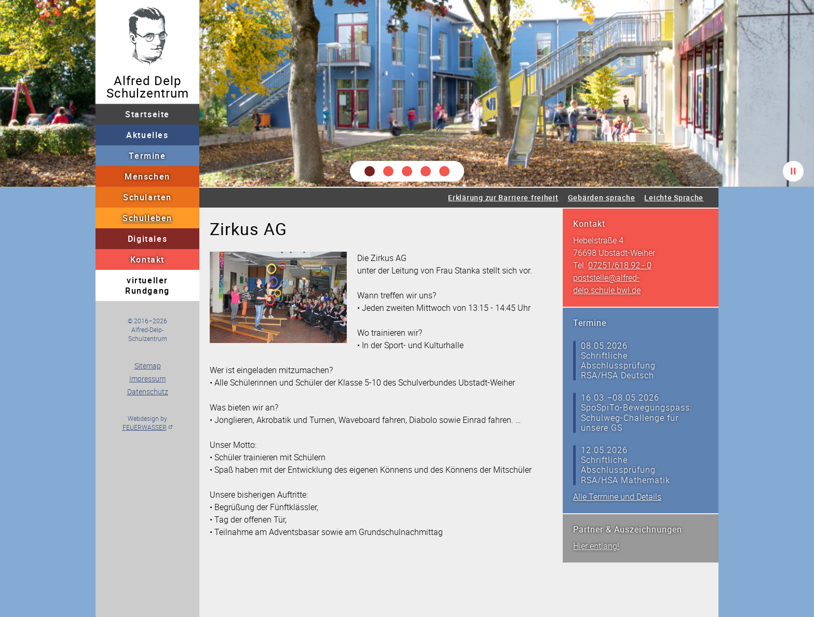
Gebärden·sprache (601, 197)
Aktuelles (147, 135)
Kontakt (147, 259)
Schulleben (147, 218)
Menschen (147, 176)
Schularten (147, 197)
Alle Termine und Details (617, 496)
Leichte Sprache (673, 197)
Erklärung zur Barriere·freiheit (503, 197)
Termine (147, 155)
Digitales (147, 238)
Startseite (147, 114)
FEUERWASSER (145, 427)
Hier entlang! (596, 546)
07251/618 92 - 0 (620, 265)
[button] (369, 171)
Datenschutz (147, 391)
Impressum (147, 378)
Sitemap (147, 366)
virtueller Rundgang (147, 285)
